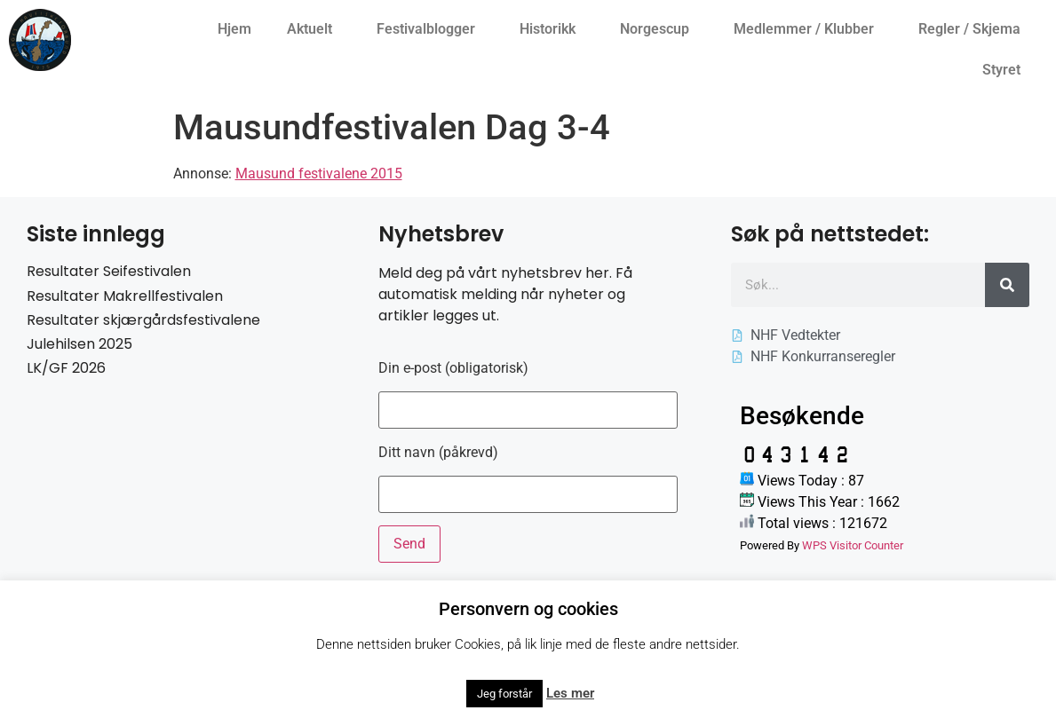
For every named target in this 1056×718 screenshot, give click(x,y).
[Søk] (1007, 285)
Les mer (570, 693)
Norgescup (659, 29)
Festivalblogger (430, 29)
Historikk (552, 29)
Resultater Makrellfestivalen (125, 296)
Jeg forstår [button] (504, 693)
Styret (1005, 70)
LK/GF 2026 (66, 368)
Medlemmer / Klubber (808, 29)
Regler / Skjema (973, 29)
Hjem (234, 28)
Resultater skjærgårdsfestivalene (143, 320)
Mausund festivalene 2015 (318, 173)
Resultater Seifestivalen (109, 271)
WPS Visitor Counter (852, 545)
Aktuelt (314, 29)
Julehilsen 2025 (79, 344)
